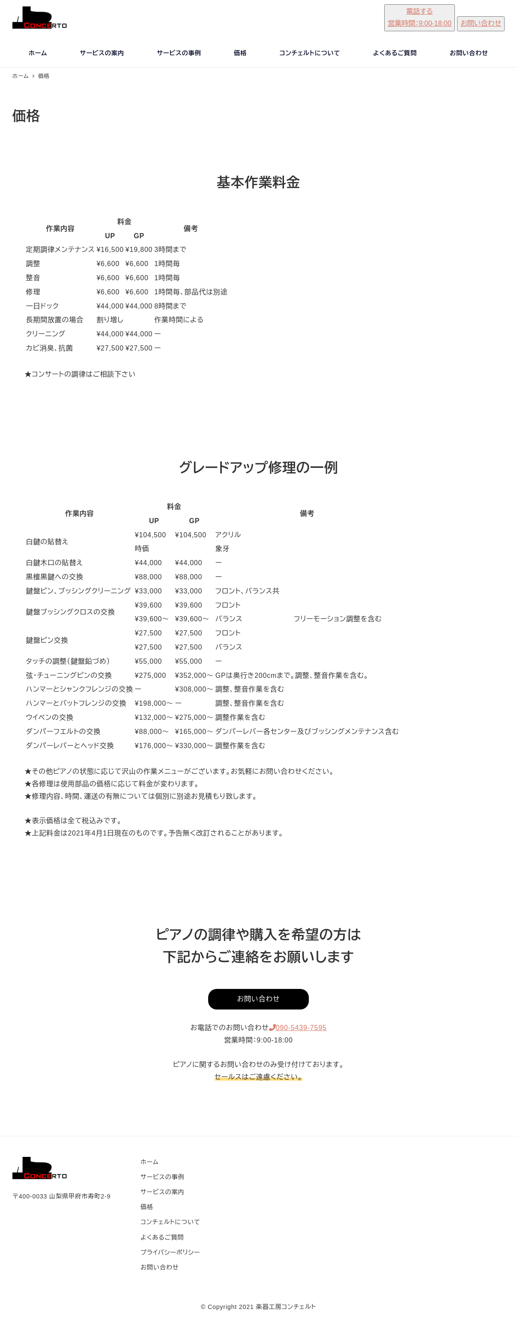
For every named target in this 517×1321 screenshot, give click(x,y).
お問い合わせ (159, 1267)
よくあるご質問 (162, 1237)
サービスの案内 (162, 1192)
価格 (146, 1207)
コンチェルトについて (170, 1222)
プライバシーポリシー (170, 1252)
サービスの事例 (162, 1177)
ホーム (149, 1162)
